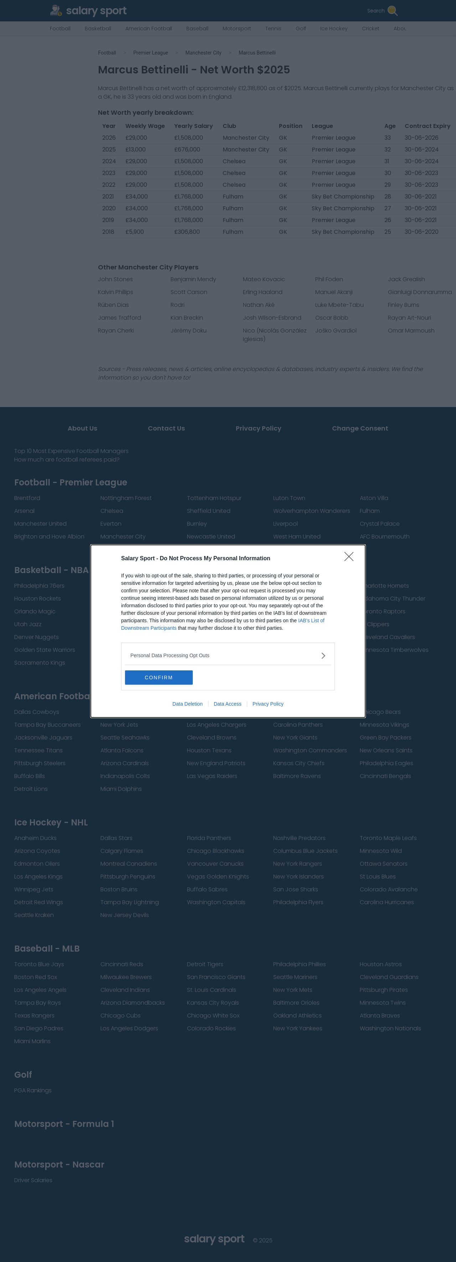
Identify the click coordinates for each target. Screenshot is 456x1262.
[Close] (351, 559)
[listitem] (228, 655)
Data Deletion (187, 704)
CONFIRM (159, 677)
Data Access (228, 704)
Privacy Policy (268, 704)
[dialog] (228, 631)
